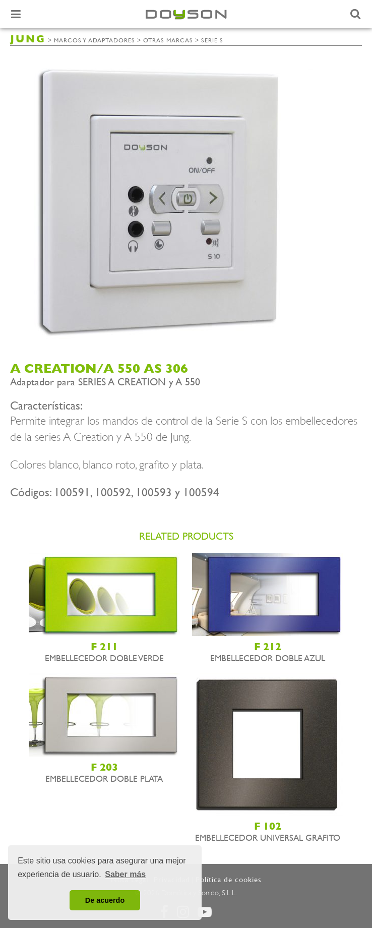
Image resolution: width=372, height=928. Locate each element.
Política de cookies (229, 879)
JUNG (28, 39)
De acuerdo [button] (105, 900)
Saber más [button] (125, 874)
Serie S (212, 40)
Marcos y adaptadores (94, 40)
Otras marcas (168, 40)
